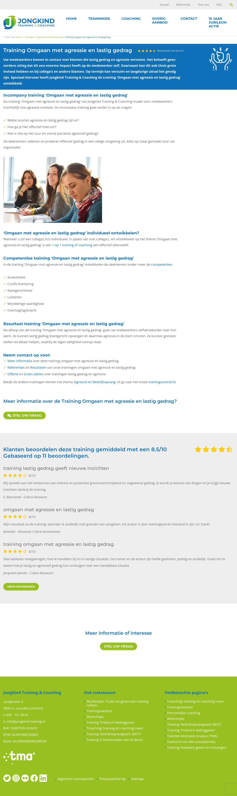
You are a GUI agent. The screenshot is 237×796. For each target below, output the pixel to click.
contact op (28, 355)
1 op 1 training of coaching (72, 245)
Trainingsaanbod (99, 711)
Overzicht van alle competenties (191, 742)
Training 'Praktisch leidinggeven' (110, 722)
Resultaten (38, 367)
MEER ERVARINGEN (21, 586)
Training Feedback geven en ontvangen (196, 747)
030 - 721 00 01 (17, 715)
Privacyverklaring (112, 779)
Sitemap (137, 779)
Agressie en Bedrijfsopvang (95, 382)
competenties (161, 264)
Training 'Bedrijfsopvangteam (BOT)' (113, 734)
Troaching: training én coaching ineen (114, 728)
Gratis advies (33, 374)
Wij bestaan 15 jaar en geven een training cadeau (117, 703)
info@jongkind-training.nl (26, 721)
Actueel (164, 4)
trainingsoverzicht (162, 382)
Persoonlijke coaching (183, 713)
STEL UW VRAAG (24, 415)
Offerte (12, 374)
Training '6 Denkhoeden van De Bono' (114, 740)
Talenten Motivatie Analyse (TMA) (192, 736)
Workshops (95, 717)
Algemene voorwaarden (75, 779)
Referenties (183, 4)
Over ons (203, 4)
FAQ (218, 4)
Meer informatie (19, 361)
